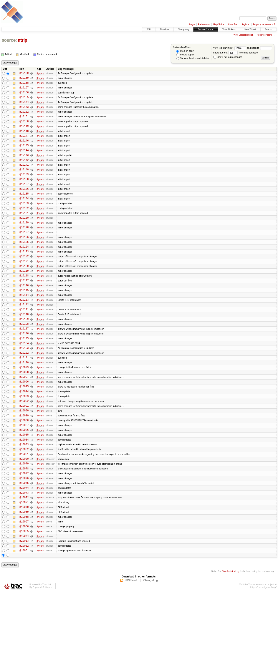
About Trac (233, 24)
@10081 (24, 506)
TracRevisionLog (230, 636)
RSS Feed (130, 645)
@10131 (24, 232)
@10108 (24, 358)
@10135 (24, 210)
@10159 (24, 79)
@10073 (24, 550)
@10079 (24, 517)
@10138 (24, 194)
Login (192, 24)
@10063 (24, 604)
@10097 (24, 418)
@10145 (24, 156)
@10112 (24, 336)
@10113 (24, 331)
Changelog (183, 29)
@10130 (24, 238)
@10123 (24, 276)
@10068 (24, 577)
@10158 (24, 84)
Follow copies (185, 54)
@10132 (24, 227)
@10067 (24, 583)
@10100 (24, 402)
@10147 (24, 145)
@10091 (24, 451)
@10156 (24, 95)
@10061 (24, 615)
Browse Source (205, 29)
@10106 (24, 369)
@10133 (24, 221)
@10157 (24, 90)
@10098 (24, 413)
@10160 (24, 73)
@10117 (24, 309)
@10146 (24, 150)
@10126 (24, 260)
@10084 (24, 490)
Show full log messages (227, 57)
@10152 (24, 117)
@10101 (24, 396)
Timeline (164, 29)
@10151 (24, 123)
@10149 (24, 134)
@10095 (24, 429)
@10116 (24, 314)
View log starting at (230, 48)
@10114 (24, 325)
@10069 (24, 572)
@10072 (24, 555)
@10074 (24, 544)
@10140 (24, 183)
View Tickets (229, 29)
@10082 (24, 500)
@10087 (24, 473)
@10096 (24, 424)
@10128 (24, 249)
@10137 (24, 199)
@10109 (24, 353)
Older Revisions (264, 35)
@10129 (24, 243)
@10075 (24, 539)
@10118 (24, 303)
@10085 (24, 484)
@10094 (24, 435)
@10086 (24, 479)
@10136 (24, 205)
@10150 (24, 128)
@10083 (24, 495)
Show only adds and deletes (192, 58)
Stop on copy (185, 51)
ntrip (22, 40)
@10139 (24, 188)
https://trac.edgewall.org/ (263, 652)
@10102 (24, 391)
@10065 (24, 593)
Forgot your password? (264, 24)
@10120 (24, 292)
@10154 (24, 106)
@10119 (24, 298)
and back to (259, 48)
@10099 (24, 407)
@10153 (24, 112)
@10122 (24, 281)
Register (246, 24)
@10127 (24, 254)
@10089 (24, 462)
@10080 (24, 511)
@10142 (24, 172)
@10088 (24, 468)
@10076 (24, 533)
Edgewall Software (42, 652)
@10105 (24, 375)
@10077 (24, 528)
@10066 (24, 588)
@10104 (24, 380)
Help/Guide (218, 24)
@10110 (24, 347)
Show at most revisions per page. (235, 52)
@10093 (24, 440)
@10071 (24, 561)
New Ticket (250, 29)
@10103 (24, 386)
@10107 (24, 364)
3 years (40, 73)
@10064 (24, 599)
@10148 (24, 139)
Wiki (149, 29)
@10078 (24, 522)
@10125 (24, 265)
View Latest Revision (243, 35)
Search (268, 29)
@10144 (24, 161)
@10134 (24, 216)
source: (9, 40)
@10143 (24, 166)
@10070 (24, 566)
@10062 (24, 610)
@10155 (24, 101)
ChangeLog (150, 645)
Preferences (204, 24)
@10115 (24, 320)
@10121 (24, 287)
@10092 (24, 446)
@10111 (24, 342)
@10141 (24, 178)
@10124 (24, 271)
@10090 (24, 457)
